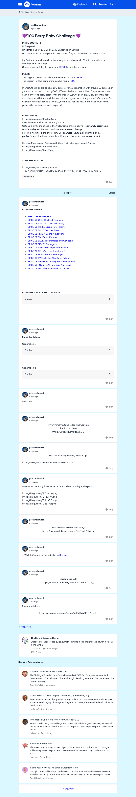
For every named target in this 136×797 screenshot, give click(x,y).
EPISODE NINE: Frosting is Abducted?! (48, 247)
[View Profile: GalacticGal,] (25, 674)
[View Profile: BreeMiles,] (25, 770)
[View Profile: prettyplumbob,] (25, 26)
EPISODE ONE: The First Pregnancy (46, 219)
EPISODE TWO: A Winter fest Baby (46, 223)
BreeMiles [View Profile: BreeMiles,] (34, 778)
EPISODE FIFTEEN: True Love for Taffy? (48, 268)
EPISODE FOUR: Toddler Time (43, 230)
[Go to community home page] (33, 4)
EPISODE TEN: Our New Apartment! (46, 251)
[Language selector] (82, 4)
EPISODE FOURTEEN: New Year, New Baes (49, 264)
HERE (63, 67)
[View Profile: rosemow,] (25, 746)
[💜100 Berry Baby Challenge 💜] (36, 205)
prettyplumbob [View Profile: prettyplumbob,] (38, 25)
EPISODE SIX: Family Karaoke (42, 237)
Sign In (113, 4)
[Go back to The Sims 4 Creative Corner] (73, 638)
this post (64, 555)
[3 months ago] (48, 685)
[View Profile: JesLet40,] (25, 698)
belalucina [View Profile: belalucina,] (34, 733)
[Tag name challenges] (28, 176)
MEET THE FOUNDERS (39, 216)
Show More (24, 626)
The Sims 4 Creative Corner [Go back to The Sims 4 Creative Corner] (30, 12)
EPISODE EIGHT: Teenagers (42, 244)
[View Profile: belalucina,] (25, 722)
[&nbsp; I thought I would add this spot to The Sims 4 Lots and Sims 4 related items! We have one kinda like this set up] (72, 773)
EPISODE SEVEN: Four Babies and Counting (50, 240)
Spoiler (28, 298)
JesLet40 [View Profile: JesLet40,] (34, 709)
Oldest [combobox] (113, 193)
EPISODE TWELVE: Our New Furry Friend (49, 258)
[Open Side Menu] (20, 4)
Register (103, 4)
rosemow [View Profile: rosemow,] (34, 757)
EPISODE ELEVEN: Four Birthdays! (45, 254)
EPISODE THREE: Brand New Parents (47, 226)
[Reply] (109, 182)
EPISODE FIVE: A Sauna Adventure (46, 233)
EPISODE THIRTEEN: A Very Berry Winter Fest (51, 261)
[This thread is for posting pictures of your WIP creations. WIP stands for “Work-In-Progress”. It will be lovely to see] (72, 750)
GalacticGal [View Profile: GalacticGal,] (35, 685)
